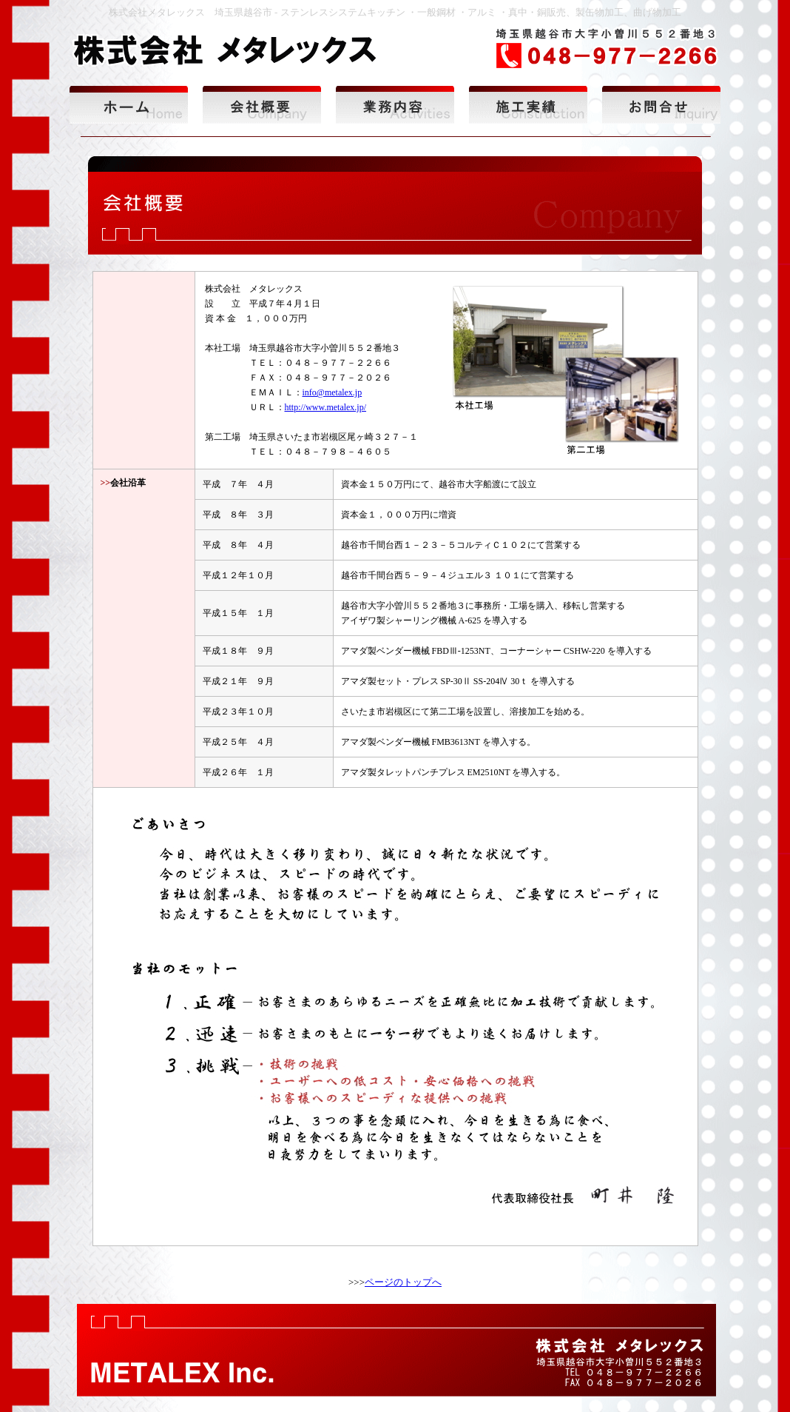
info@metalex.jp (332, 392)
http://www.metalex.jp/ (326, 407)
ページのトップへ (403, 1282)
